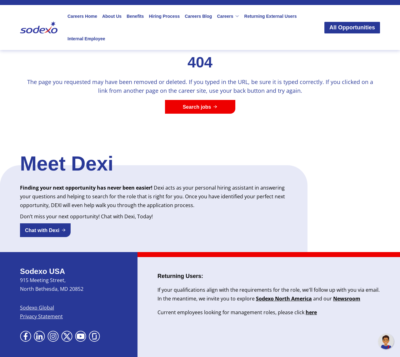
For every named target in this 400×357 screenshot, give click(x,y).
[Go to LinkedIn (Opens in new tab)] (39, 336)
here (311, 312)
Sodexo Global (37, 307)
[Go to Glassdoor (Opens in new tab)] (94, 336)
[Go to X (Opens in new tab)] (66, 336)
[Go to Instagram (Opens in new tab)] (53, 336)
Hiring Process (164, 16)
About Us (112, 16)
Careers (228, 16)
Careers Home (82, 16)
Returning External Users (270, 16)
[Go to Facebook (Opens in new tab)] (25, 336)
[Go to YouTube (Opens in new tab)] (80, 336)
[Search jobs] (200, 107)
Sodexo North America (284, 298)
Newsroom (346, 298)
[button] (45, 230)
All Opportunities (352, 27)
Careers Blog (198, 16)
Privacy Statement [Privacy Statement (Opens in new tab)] (41, 316)
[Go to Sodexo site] (39, 27)
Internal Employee (86, 38)
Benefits (135, 16)
